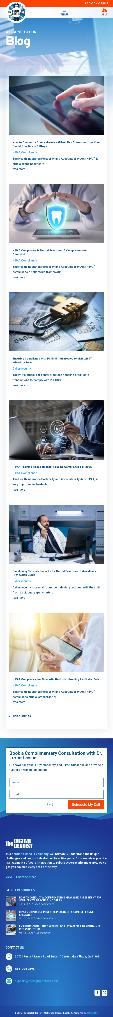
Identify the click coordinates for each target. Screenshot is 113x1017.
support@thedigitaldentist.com (36, 981)
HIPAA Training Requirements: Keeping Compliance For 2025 (52, 466)
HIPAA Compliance (25, 152)
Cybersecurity (22, 368)
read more (19, 169)
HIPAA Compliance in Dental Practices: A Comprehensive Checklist (56, 913)
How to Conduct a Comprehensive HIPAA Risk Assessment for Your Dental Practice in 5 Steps (60, 899)
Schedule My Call (86, 804)
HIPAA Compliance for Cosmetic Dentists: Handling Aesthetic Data (56, 679)
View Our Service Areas (21, 877)
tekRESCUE (92, 1013)
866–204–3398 (95, 3)
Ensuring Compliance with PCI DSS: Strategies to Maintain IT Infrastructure (59, 928)
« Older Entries (20, 716)
